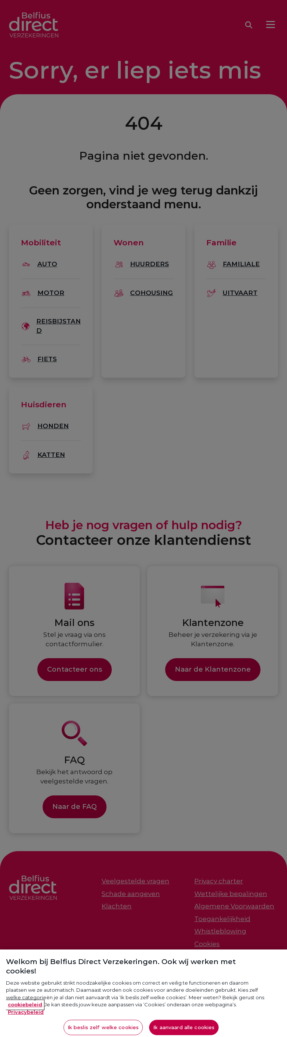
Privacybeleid (26, 1016)
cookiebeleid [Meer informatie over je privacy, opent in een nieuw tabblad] (25, 1009)
